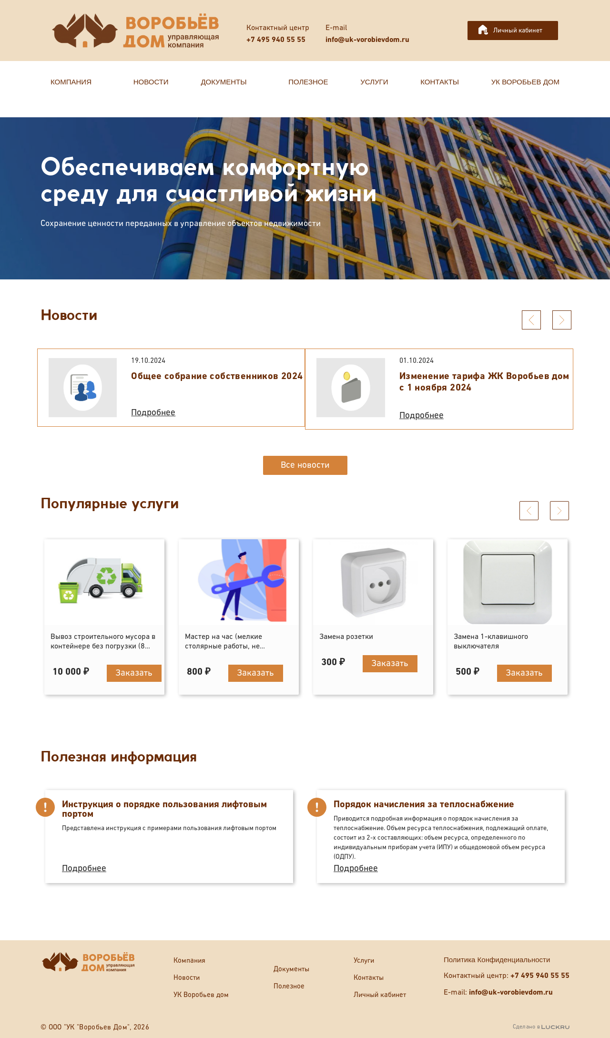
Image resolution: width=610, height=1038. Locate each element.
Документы (291, 969)
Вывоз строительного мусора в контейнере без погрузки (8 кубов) (103, 646)
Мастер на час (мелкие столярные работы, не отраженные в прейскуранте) (235, 646)
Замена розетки (346, 637)
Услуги (364, 960)
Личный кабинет (517, 30)
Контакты (369, 977)
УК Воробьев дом (201, 994)
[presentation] (531, 319)
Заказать (133, 673)
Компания (189, 960)
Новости (186, 977)
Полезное (289, 986)
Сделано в (541, 1027)
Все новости (305, 465)
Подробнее (153, 412)
